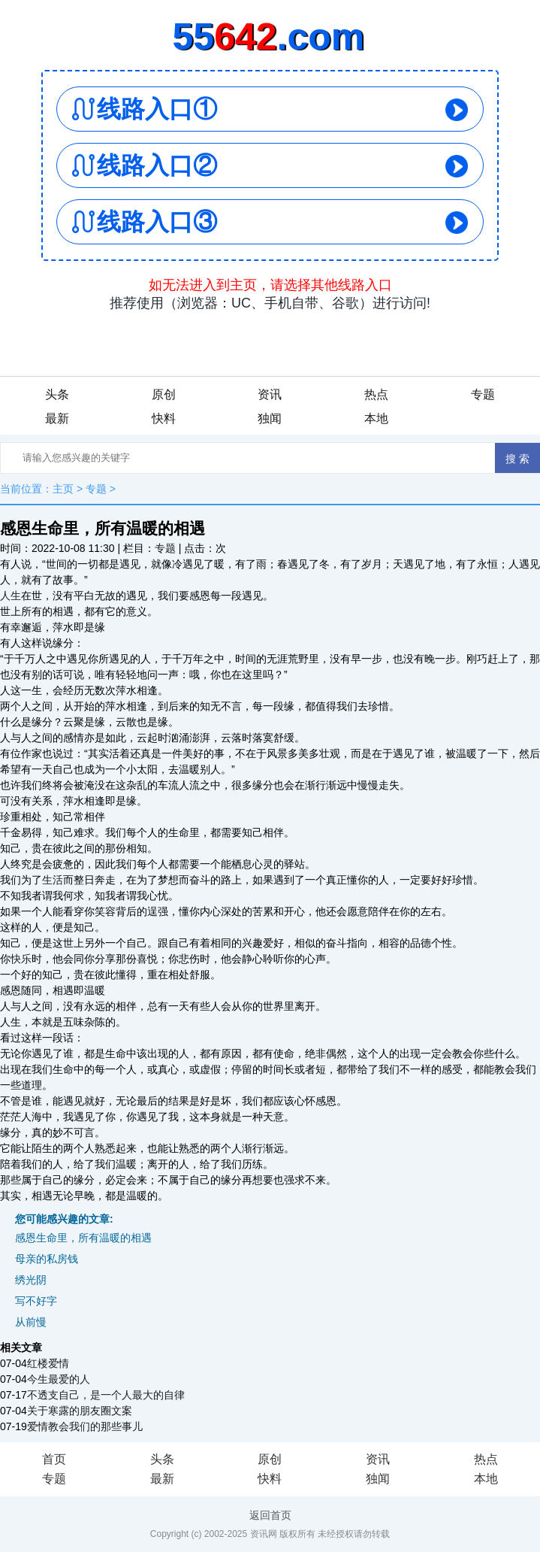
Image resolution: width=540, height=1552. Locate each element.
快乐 (21, 959)
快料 (164, 418)
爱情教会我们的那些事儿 (85, 1426)
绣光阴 (31, 1280)
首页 (54, 1459)
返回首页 (270, 1515)
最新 (57, 418)
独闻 (270, 418)
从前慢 (31, 1322)
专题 (483, 394)
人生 (10, 596)
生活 (52, 880)
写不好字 (36, 1301)
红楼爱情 (48, 1363)
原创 (164, 394)
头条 (57, 394)
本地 (376, 418)
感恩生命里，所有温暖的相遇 (83, 1238)
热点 (376, 394)
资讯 (270, 394)
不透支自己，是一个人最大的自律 (106, 1395)
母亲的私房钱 (46, 1259)
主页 (63, 489)
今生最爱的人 (58, 1379)
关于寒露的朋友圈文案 (79, 1411)
